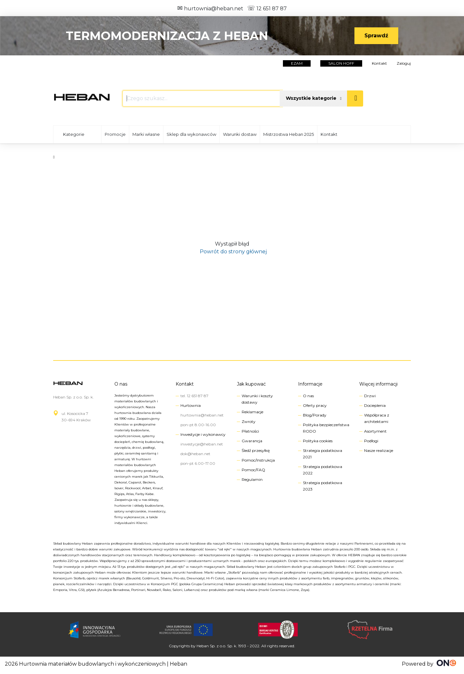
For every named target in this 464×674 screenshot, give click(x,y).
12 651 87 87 (267, 8)
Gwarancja (252, 440)
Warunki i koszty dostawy (257, 399)
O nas (120, 384)
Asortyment (375, 431)
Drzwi (370, 395)
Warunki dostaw (239, 134)
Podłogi (371, 440)
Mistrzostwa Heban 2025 (288, 134)
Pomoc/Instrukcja (258, 460)
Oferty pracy (315, 405)
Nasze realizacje (378, 450)
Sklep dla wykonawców (191, 134)
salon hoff (341, 63)
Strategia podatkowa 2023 (322, 485)
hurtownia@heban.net (210, 8)
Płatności (250, 431)
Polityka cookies (318, 440)
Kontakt (379, 63)
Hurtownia (190, 405)
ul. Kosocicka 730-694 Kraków (76, 416)
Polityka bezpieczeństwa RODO (326, 428)
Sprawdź (376, 36)
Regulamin (252, 479)
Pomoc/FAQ (253, 469)
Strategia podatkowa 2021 (322, 453)
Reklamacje (252, 411)
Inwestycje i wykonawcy (203, 434)
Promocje (115, 134)
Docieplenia (375, 405)
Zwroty (249, 421)
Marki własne (146, 134)
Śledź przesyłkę (256, 450)
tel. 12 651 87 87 (194, 395)
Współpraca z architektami (376, 418)
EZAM (297, 63)
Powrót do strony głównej (232, 251)
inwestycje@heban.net (201, 444)
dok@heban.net (195, 453)
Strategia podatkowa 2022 (322, 469)
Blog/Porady (314, 415)
